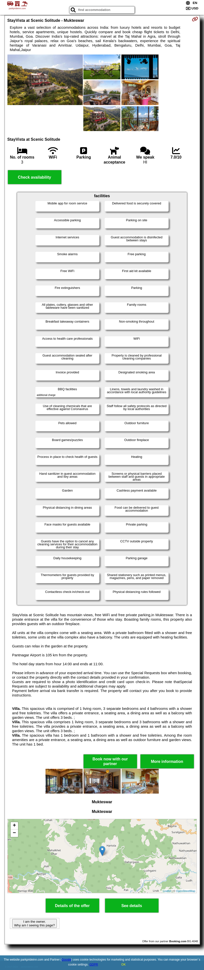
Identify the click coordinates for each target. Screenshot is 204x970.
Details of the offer (72, 906)
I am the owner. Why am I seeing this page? (34, 923)
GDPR (94, 964)
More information (167, 761)
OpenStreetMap (185, 890)
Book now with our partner (110, 761)
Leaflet (167, 890)
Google (66, 959)
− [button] (14, 833)
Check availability (34, 177)
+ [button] (14, 826)
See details (131, 906)
